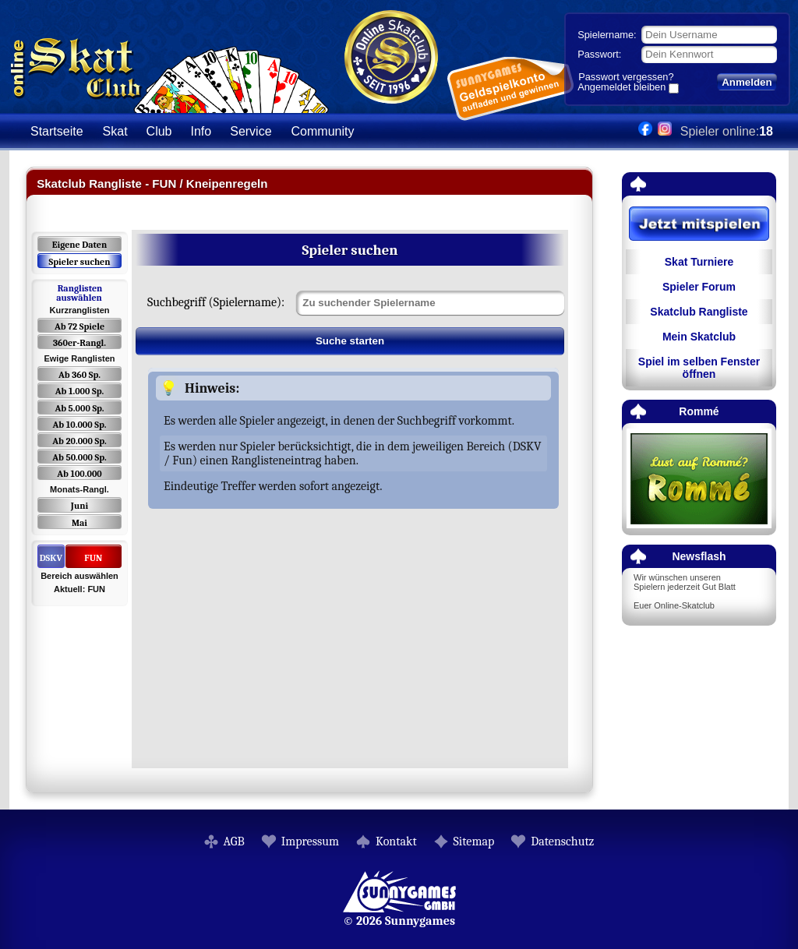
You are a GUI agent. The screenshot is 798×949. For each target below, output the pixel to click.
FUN (93, 557)
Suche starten (350, 341)
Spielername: (606, 35)
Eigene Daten (79, 244)
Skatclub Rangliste (698, 311)
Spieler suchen (79, 261)
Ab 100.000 (79, 473)
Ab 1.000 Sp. (79, 391)
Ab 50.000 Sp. (79, 457)
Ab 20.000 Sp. (79, 441)
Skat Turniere (699, 262)
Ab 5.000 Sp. (79, 408)
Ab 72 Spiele (79, 326)
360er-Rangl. (79, 342)
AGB (234, 841)
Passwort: (599, 54)
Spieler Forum (699, 286)
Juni (79, 505)
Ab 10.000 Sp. (80, 424)
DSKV (51, 557)
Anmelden (747, 82)
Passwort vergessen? (625, 77)
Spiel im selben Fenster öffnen (699, 367)
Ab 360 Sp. (79, 374)
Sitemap (474, 841)
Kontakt (396, 841)
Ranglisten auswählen (79, 293)
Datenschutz (562, 841)
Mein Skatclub (699, 336)
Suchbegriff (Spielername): (215, 302)
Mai (79, 522)
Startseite (56, 131)
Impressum (310, 841)
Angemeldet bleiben (621, 88)
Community (323, 131)
